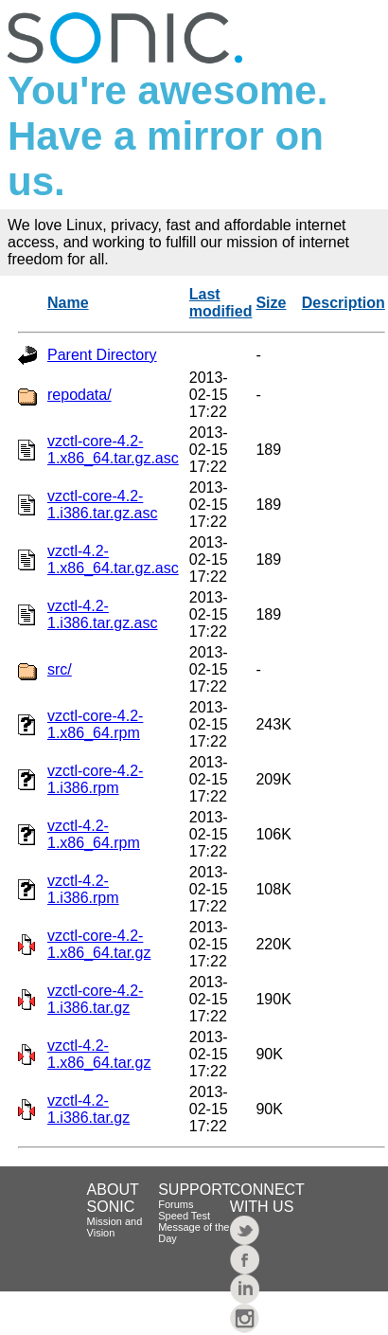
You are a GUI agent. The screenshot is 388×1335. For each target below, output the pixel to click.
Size (271, 303)
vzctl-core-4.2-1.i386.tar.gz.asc (102, 504)
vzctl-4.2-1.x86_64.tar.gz (98, 1054)
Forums (175, 1204)
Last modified (221, 302)
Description (343, 303)
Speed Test (184, 1215)
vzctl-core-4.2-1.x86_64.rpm (95, 724)
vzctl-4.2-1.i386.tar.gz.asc (102, 614)
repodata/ (79, 395)
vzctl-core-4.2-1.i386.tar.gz (95, 999)
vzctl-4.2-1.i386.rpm (83, 889)
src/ (59, 669)
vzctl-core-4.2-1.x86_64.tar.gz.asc (113, 449)
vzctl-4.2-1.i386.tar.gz (88, 1109)
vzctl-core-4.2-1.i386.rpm (95, 779)
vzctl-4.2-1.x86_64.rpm (93, 834)
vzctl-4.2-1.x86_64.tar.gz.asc (113, 559)
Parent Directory (102, 355)
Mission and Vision (115, 1227)
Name (68, 303)
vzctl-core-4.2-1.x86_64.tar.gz (98, 944)
